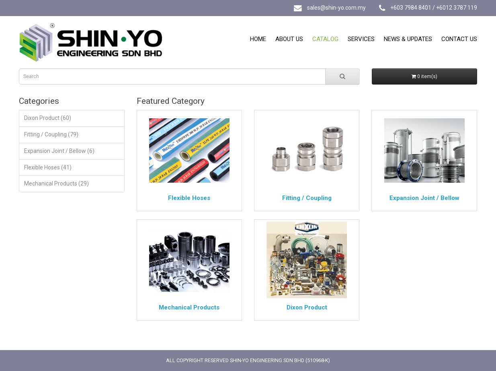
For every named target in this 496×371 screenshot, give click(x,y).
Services (361, 39)
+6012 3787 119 (456, 7)
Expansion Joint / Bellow (424, 198)
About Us (289, 39)
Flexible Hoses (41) (48, 167)
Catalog (325, 39)
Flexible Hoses (189, 198)
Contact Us (459, 39)
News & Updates (408, 39)
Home (258, 39)
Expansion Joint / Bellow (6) (59, 151)
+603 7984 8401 (410, 7)
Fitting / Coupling (307, 198)
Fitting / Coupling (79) (51, 134)
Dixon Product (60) (47, 118)
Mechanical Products (189, 307)
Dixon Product (307, 307)
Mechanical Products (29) (56, 183)
